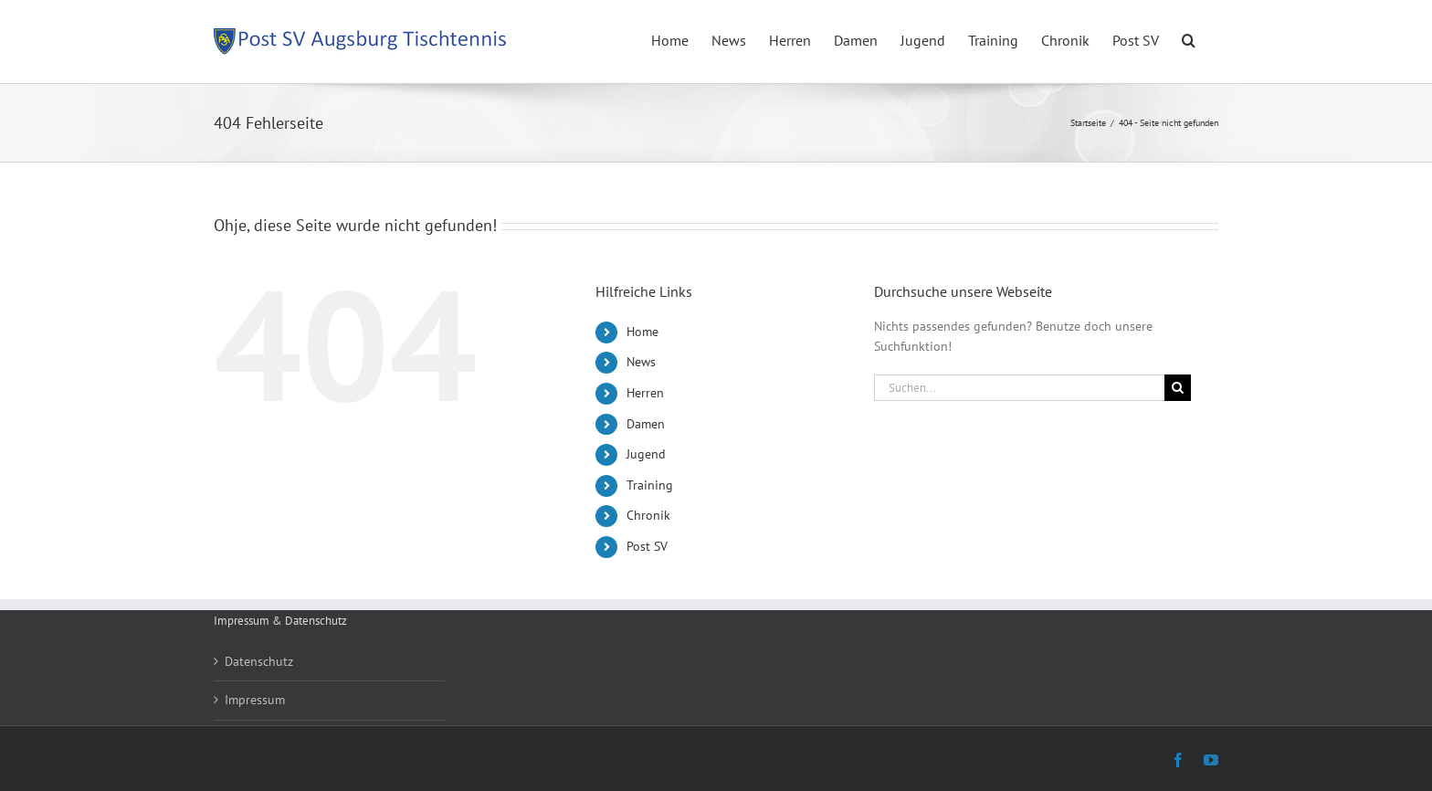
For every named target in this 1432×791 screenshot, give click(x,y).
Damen (645, 424)
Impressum (255, 699)
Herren (645, 393)
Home (642, 331)
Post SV (647, 546)
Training (649, 485)
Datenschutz (259, 661)
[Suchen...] (1019, 387)
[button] (1188, 38)
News (641, 361)
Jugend (646, 454)
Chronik (648, 515)
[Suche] (1177, 387)
